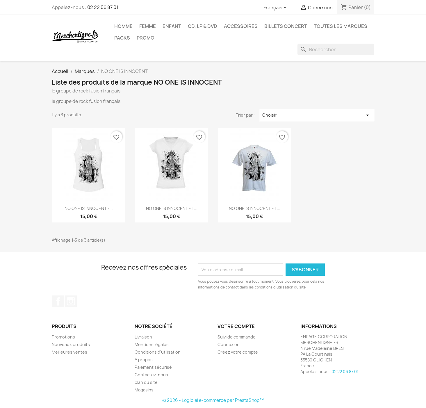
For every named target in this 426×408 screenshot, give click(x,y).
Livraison (143, 337)
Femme (147, 26)
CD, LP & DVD (202, 26)
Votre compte (236, 326)
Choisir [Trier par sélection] (316, 115)
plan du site (146, 382)
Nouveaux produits (71, 344)
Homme (123, 26)
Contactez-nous (151, 374)
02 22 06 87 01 (102, 7)
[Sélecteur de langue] (275, 7)
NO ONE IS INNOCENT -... (89, 208)
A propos (144, 359)
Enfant (172, 26)
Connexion (229, 344)
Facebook (58, 301)
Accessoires (241, 26)
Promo (145, 38)
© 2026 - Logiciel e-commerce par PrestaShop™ (213, 400)
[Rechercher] (335, 49)
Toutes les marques (340, 26)
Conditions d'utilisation (158, 352)
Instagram (71, 301)
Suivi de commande (237, 337)
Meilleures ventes (69, 352)
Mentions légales (152, 344)
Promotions (63, 337)
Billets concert (285, 26)
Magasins (144, 390)
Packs (122, 38)
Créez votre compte (238, 352)
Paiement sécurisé (153, 367)
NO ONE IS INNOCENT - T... (171, 208)
